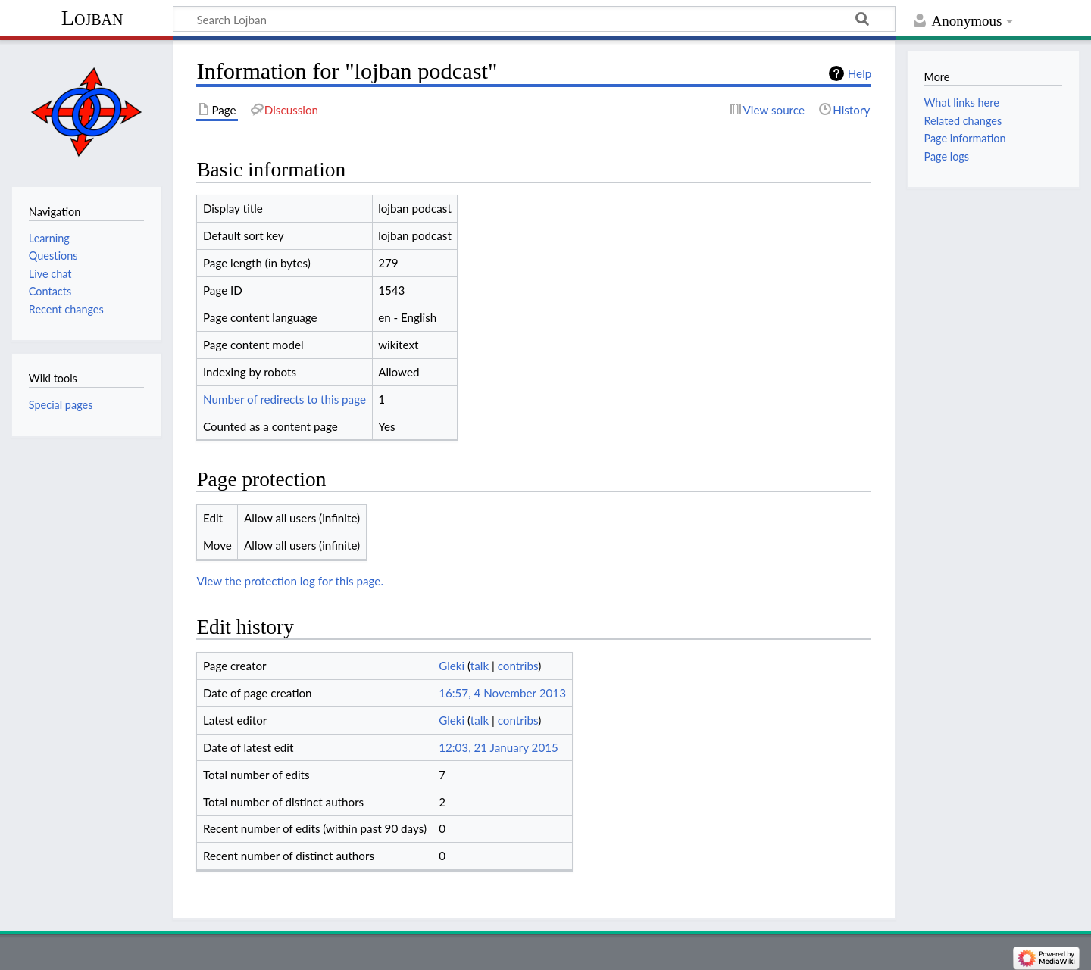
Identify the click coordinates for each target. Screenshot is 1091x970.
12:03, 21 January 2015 (498, 747)
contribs (518, 665)
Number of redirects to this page (284, 399)
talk (479, 665)
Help (859, 73)
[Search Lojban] (534, 19)
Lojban (92, 18)
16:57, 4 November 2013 (502, 693)
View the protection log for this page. (289, 581)
